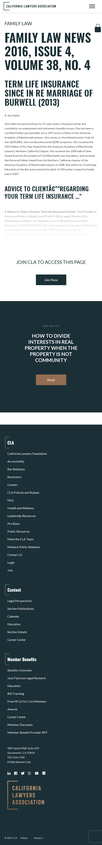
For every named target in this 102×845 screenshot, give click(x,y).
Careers (12, 484)
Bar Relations (16, 469)
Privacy (38, 838)
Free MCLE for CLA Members (27, 701)
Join (10, 570)
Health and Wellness (20, 508)
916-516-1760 (16, 757)
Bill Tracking (15, 693)
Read (51, 380)
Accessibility (15, 461)
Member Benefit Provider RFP (27, 732)
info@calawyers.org (19, 761)
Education (14, 624)
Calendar (13, 616)
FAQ (10, 500)
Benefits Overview (19, 670)
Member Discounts (20, 724)
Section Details (17, 632)
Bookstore (14, 477)
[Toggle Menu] (92, 6)
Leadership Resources (21, 516)
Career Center (16, 639)
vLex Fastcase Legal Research (26, 678)
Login (11, 562)
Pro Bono (13, 523)
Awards (12, 709)
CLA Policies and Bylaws (23, 492)
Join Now (51, 280)
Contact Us (14, 554)
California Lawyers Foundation (27, 453)
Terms (24, 838)
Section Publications (20, 608)
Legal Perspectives (19, 601)
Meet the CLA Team (20, 539)
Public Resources (18, 531)
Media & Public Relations (23, 547)
